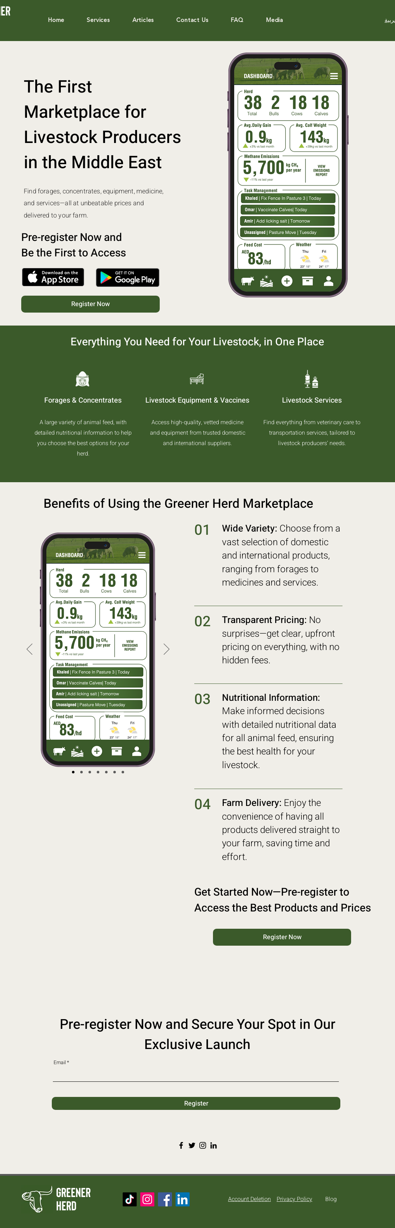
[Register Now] (90, 304)
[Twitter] (191, 1145)
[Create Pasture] (89, 772)
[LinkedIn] (213, 1145)
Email (60, 1062)
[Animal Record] (114, 772)
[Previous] (29, 650)
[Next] (166, 650)
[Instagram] (202, 1145)
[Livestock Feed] (123, 772)
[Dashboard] (73, 772)
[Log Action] (81, 772)
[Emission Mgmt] (98, 772)
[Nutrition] (106, 772)
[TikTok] (130, 1199)
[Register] (196, 1103)
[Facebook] (181, 1145)
